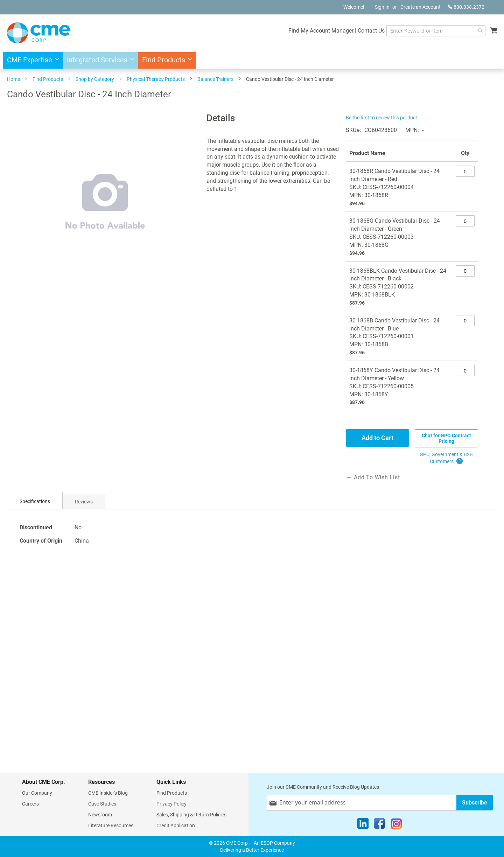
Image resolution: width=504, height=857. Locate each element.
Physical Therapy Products (156, 79)
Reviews (84, 501)
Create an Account (420, 7)
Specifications (35, 501)
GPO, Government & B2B (446, 458)
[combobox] (435, 30)
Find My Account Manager (321, 30)
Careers (30, 804)
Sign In (382, 7)
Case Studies (102, 804)
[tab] (35, 501)
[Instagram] (396, 825)
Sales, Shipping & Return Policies (191, 814)
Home (13, 79)
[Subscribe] (474, 802)
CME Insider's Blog (108, 793)
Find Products (48, 79)
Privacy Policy (171, 804)
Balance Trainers (215, 79)
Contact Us (371, 30)
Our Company (37, 793)
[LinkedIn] (363, 825)
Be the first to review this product (381, 117)
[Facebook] (379, 825)
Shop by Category (95, 79)
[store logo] (38, 32)
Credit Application (175, 825)
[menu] (252, 60)
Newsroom (100, 814)
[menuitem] (31, 60)
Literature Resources (110, 825)
